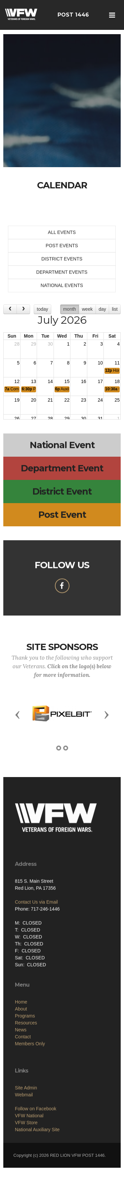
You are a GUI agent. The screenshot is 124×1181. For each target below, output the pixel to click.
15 (67, 381)
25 (117, 400)
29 (33, 344)
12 (17, 381)
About (21, 1059)
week (87, 309)
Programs (25, 1066)
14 (50, 381)
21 (50, 400)
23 (83, 400)
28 (17, 344)
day (102, 309)
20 (33, 400)
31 (100, 418)
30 (50, 344)
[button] (17, 714)
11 (117, 362)
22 (67, 400)
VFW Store (26, 1168)
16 (83, 381)
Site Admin (26, 1133)
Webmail (24, 1140)
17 (100, 381)
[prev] (10, 309)
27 (33, 418)
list (114, 309)
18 (117, 381)
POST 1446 (73, 15)
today (42, 309)
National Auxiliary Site (37, 1175)
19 (17, 400)
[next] (23, 309)
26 (17, 418)
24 (100, 400)
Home (21, 1052)
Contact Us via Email (36, 938)
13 (33, 381)
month (69, 309)
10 (100, 362)
